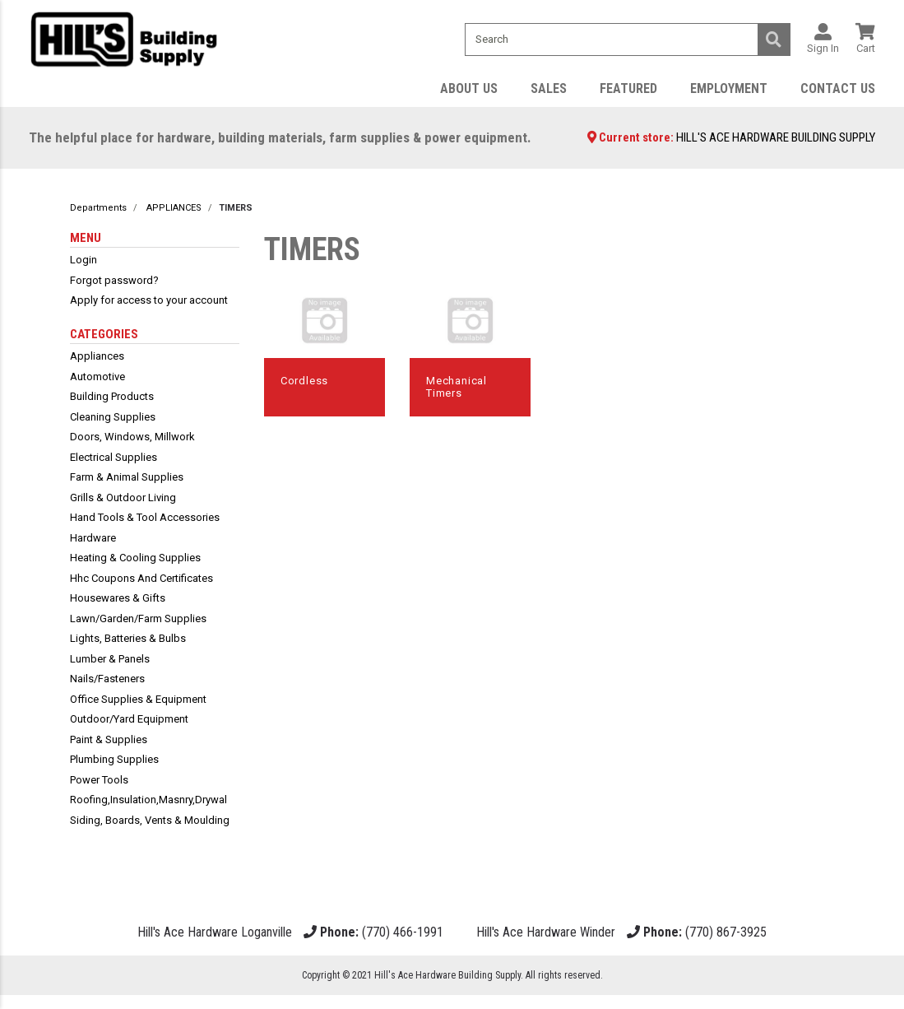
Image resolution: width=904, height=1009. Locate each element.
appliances (97, 360)
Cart (865, 50)
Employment (728, 92)
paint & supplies (108, 743)
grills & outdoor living (123, 501)
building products (112, 400)
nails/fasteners (107, 683)
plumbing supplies (114, 763)
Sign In (823, 50)
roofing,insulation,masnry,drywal (148, 803)
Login (83, 264)
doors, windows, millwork (132, 441)
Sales (549, 92)
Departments (98, 212)
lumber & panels (110, 662)
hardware (93, 541)
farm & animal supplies (126, 481)
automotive (97, 380)
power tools (99, 783)
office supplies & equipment (138, 702)
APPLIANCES (174, 212)
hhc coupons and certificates (141, 581)
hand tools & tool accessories (145, 521)
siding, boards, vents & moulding (149, 823)
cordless (304, 384)
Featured (628, 92)
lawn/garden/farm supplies (138, 622)
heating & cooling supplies (135, 562)
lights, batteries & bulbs (128, 642)
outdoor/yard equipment (129, 723)
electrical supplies (113, 460)
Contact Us (837, 92)
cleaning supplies (112, 420)
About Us (469, 92)
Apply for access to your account (149, 304)
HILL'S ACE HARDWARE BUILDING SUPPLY (775, 141)
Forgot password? (114, 283)
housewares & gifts (117, 602)
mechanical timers (456, 390)
